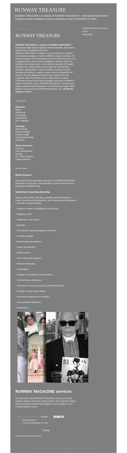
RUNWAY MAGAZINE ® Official (95, 28)
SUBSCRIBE (87, 35)
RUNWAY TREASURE (37, 35)
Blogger (91, 448)
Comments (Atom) (33, 436)
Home (46, 430)
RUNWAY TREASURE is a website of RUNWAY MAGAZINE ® (43, 45)
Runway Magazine (29, 420)
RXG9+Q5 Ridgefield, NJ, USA (35, 423)
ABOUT (85, 31)
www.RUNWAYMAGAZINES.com (47, 89)
